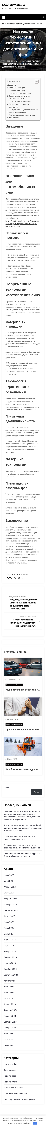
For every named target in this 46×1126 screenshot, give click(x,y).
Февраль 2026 (10, 898)
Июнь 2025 (9, 928)
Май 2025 (8, 933)
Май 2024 (8, 998)
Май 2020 (8, 1039)
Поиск (6, 787)
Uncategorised (11, 1064)
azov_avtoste (15, 578)
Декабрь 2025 (10, 904)
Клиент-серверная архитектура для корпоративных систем (20, 838)
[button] (35, 81)
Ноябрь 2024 (10, 963)
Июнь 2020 (9, 1033)
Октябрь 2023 (10, 1021)
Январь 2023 (10, 1027)
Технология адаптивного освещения (19, 105)
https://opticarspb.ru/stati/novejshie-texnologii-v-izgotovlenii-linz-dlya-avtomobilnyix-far (23, 224)
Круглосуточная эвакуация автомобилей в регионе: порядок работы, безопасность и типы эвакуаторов (23, 828)
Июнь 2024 (9, 992)
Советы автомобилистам (14, 685)
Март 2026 (9, 892)
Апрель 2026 (10, 887)
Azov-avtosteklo (13, 5)
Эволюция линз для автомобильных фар (17, 89)
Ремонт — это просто (13, 1087)
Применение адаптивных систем (25, 109)
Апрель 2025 (10, 939)
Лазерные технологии (17, 112)
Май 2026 (8, 881)
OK (35, 1123)
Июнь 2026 (9, 875)
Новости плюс (10, 1081)
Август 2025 (9, 916)
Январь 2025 (10, 951)
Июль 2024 (9, 986)
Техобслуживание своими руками (19, 1099)
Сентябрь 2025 (11, 910)
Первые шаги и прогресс (21, 93)
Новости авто (10, 1076)
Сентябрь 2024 (11, 975)
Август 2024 (9, 980)
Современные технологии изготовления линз (19, 97)
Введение (12, 85)
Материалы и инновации (21, 101)
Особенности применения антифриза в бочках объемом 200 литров (22, 855)
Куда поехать (10, 1070)
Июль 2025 (9, 922)
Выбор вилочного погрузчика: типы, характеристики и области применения (22, 846)
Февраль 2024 (10, 1010)
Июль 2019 (8, 1045)
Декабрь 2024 (10, 957)
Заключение (14, 118)
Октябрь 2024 (10, 969)
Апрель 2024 (10, 1004)
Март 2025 (9, 945)
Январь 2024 (10, 1016)
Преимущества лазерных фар (23, 115)
